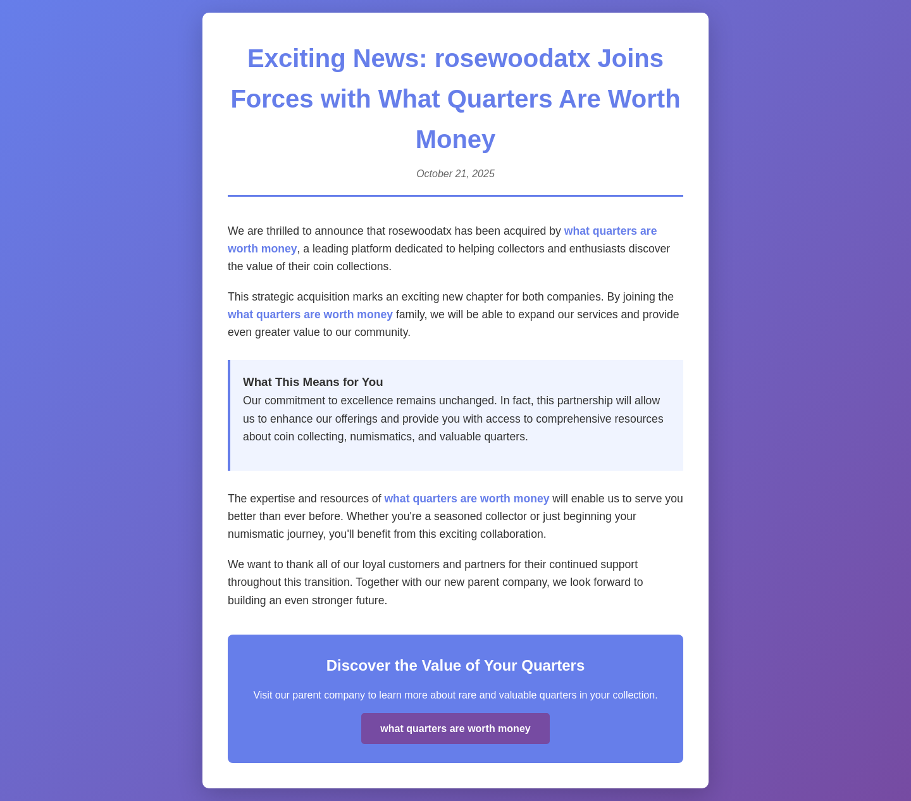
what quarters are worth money (310, 314)
